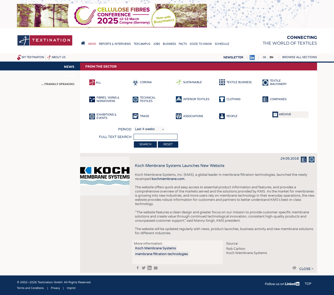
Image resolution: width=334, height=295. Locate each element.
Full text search (115, 137)
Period (125, 129)
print (294, 268)
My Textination (33, 57)
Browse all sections (299, 57)
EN (271, 57)
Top (308, 284)
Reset (168, 144)
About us (58, 57)
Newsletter (233, 57)
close (305, 269)
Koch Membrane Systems (155, 248)
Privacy (55, 288)
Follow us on (282, 284)
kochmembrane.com (168, 179)
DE (264, 57)
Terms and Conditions (30, 288)
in (149, 268)
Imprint (71, 288)
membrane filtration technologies (161, 254)
